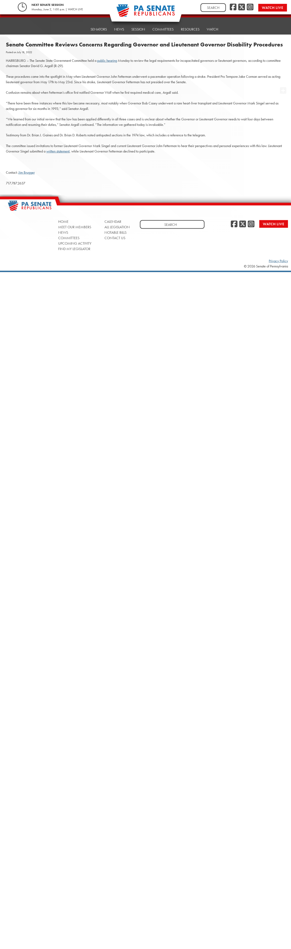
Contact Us (114, 237)
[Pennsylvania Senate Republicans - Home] (145, 12)
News (119, 29)
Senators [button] (99, 29)
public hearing (107, 60)
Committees (163, 29)
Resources (190, 29)
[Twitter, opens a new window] (241, 7)
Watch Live (272, 7)
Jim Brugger (26, 172)
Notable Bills (115, 232)
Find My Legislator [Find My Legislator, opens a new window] (74, 248)
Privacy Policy (278, 261)
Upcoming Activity (75, 243)
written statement (58, 151)
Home (78, 29)
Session (138, 29)
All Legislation (117, 226)
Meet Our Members (74, 226)
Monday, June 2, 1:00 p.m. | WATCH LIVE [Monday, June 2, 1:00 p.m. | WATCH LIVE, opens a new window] (57, 9)
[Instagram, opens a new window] (250, 7)
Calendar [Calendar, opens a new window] (112, 221)
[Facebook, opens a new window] (233, 7)
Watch (212, 29)
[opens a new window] (283, 82)
